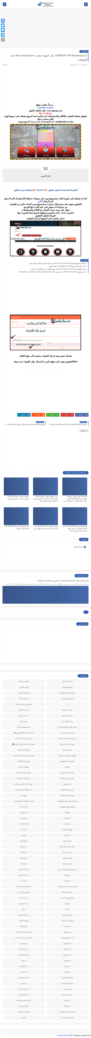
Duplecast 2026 (67, 858)
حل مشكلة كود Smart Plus (23, 790)
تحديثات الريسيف (67, 716)
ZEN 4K (23, 1018)
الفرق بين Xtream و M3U (24, 704)
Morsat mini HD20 (67, 921)
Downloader (23, 841)
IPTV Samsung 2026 (23, 892)
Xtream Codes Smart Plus (67, 1012)
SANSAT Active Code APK (23, 938)
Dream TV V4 (67, 852)
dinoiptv (23, 835)
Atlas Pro (67, 824)
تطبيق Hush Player (24, 750)
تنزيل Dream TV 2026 (24, 778)
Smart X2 (67, 966)
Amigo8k (67, 812)
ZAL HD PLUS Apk (67, 1018)
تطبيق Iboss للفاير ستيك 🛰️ (67, 755)
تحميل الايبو (23, 721)
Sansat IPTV (67, 943)
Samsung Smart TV (67, 938)
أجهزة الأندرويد (23, 687)
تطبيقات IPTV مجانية (67, 773)
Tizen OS (24, 983)
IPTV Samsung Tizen (67, 898)
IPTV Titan (23, 898)
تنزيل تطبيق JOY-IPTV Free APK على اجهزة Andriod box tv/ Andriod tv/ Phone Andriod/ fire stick (52, 272)
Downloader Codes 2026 (67, 847)
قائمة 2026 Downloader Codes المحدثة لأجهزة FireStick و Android (63, 581)
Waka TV (67, 1000)
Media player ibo (67, 915)
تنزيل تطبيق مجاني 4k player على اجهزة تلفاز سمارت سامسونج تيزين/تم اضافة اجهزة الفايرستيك (45, 499)
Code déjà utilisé (67, 830)
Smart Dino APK (23, 955)
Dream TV (23, 847)
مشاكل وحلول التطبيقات (67, 807)
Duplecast (24, 852)
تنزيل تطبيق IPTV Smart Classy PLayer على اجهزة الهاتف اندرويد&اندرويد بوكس (58, 269)
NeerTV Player (23, 921)
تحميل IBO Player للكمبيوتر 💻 (24, 733)
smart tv (23, 961)
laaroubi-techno (45, 107)
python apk (67, 932)
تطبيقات (84, 51)
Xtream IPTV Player (23, 1012)
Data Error (67, 835)
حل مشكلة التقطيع (67, 790)
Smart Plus (67, 961)
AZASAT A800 (23, 824)
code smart (23, 830)
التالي (40, 201)
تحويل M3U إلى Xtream (67, 744)
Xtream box (67, 1006)
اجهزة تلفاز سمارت (67, 698)
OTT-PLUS (67, 926)
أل (67, 704)
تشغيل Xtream (67, 750)
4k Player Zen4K (23, 681)
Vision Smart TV (23, 995)
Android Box (24, 812)
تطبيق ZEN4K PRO (23, 761)
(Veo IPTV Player (67, 681)
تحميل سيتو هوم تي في (67, 733)
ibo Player (23, 881)
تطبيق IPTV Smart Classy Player (23, 755)
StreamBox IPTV (23, 978)
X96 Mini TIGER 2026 (23, 1000)
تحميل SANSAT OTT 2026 (23, 738)
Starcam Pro (23, 972)
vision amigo (67, 989)
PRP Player (23, 926)
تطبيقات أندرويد (23, 767)
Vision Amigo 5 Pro (24, 989)
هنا (43, 361)
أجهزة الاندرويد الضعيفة (67, 693)
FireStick (24, 864)
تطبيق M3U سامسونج (67, 761)
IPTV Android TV (67, 892)
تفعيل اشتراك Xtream (24, 773)
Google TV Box (24, 869)
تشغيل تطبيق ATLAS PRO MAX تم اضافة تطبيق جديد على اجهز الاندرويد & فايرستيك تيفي (75, 528)
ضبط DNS (23, 795)
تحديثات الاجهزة (24, 710)
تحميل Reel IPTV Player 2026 (67, 738)
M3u (23, 909)
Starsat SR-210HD (67, 978)
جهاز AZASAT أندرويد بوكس (23, 784)
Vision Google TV (67, 995)
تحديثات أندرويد (24, 716)
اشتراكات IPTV (24, 698)
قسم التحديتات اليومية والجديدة (67, 801)
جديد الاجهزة (67, 784)
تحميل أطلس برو (67, 721)
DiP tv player (67, 841)
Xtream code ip (23, 1006)
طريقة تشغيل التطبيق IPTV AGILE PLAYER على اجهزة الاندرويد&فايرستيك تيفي (57, 263)
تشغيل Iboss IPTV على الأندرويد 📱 (23, 744)
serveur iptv (23, 943)
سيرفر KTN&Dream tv (67, 795)
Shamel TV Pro (23, 949)
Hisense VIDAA (24, 875)
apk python (23, 818)
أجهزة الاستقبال (67, 687)
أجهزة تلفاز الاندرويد (23, 693)
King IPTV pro (23, 904)
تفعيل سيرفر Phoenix (67, 778)
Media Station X (24, 915)
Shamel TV (67, 949)
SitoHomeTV (67, 955)
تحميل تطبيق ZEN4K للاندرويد (67, 727)
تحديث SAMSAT (67, 710)
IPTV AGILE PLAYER (23, 886)
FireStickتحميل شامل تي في (67, 869)
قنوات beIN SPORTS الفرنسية (24, 801)
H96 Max (67, 875)
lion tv (67, 909)
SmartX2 (67, 972)
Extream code (67, 864)
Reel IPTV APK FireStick (24, 932)
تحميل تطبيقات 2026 (23, 727)
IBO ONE (67, 881)
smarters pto (23, 966)
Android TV (67, 818)
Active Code (23, 807)
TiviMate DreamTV (67, 983)
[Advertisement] (45, 29)
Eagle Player (24, 858)
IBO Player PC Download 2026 (67, 886)
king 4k (67, 904)
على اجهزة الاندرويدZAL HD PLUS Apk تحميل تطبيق (67, 266)
